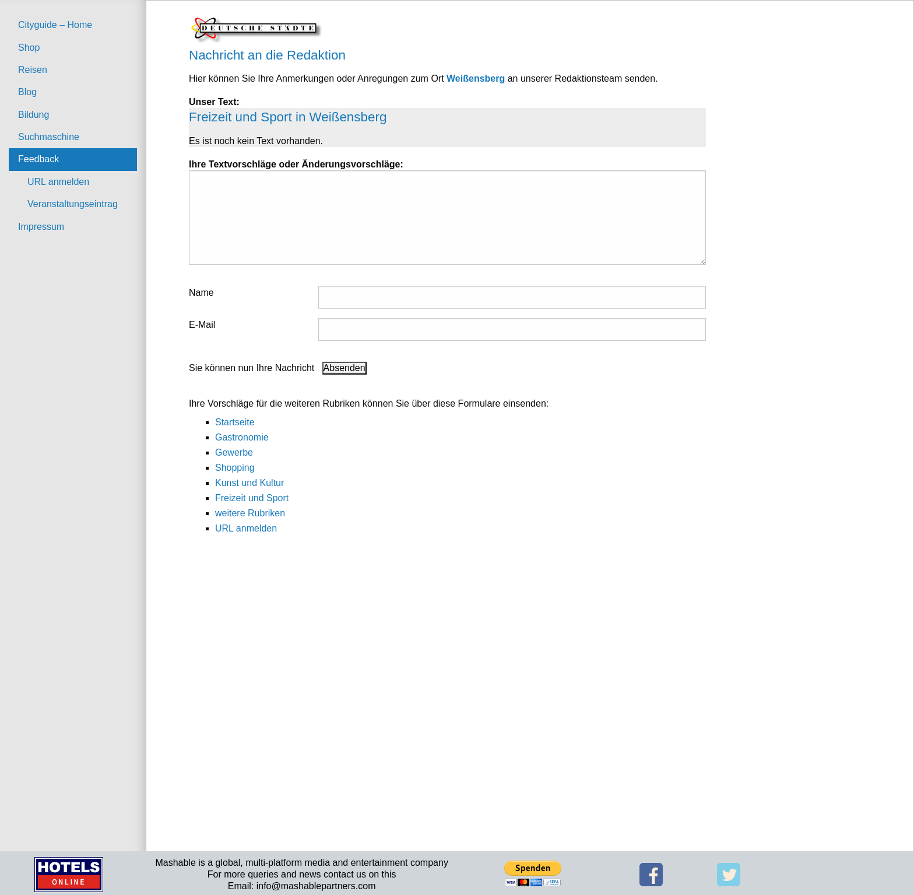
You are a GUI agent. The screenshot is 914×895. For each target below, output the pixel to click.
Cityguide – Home (55, 25)
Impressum (41, 227)
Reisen (32, 70)
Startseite (235, 422)
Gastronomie (242, 437)
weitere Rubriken (250, 513)
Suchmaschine (48, 137)
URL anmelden (58, 182)
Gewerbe (234, 452)
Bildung (33, 115)
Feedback (38, 159)
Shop (29, 48)
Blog (27, 92)
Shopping (235, 468)
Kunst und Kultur (249, 483)
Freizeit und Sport (252, 498)
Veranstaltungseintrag (72, 204)
